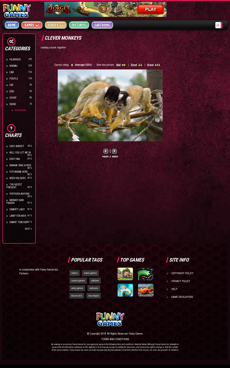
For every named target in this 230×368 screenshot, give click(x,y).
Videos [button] (56, 25)
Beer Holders (17, 178)
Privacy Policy (180, 281)
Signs (12, 104)
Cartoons (102, 25)
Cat (11, 85)
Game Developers (182, 297)
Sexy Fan (14, 159)
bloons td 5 (76, 295)
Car (11, 72)
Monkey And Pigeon (15, 202)
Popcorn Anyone (19, 193)
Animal (13, 65)
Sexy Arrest (16, 146)
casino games (78, 280)
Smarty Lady (17, 209)
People (13, 78)
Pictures (79, 25)
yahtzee (95, 280)
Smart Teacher (18, 222)
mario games (90, 273)
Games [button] (32, 25)
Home (12, 25)
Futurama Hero (18, 171)
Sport (13, 97)
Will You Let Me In (20, 152)
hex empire (93, 295)
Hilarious (15, 59)
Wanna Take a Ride (20, 165)
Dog (11, 91)
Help (174, 289)
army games (77, 288)
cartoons (93, 288)
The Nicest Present (14, 186)
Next (28, 228)
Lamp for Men (17, 215)
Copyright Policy (182, 273)
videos (74, 273)
